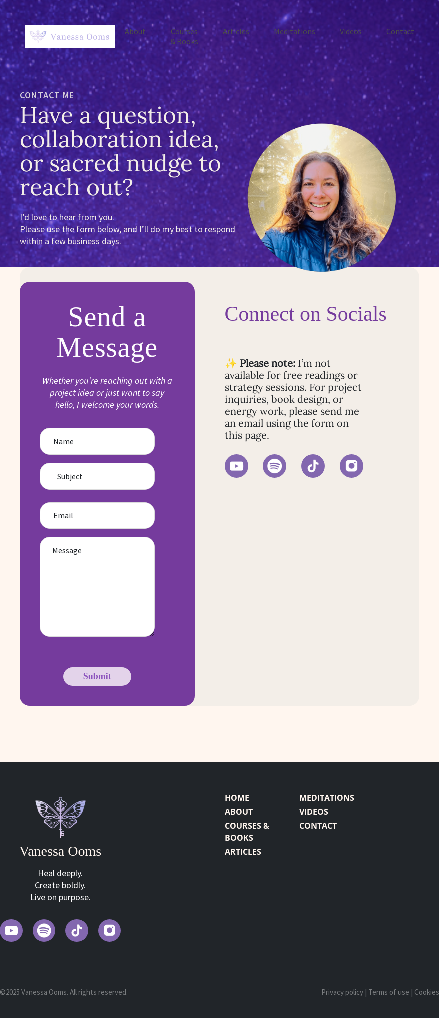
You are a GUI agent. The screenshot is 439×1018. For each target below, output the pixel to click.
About (135, 31)
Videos (351, 31)
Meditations (294, 31)
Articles (236, 31)
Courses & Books (184, 36)
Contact (400, 31)
